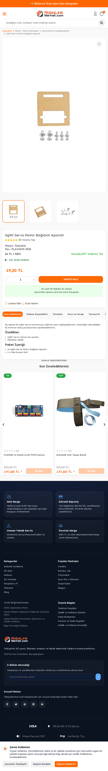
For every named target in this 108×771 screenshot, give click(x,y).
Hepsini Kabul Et (66, 764)
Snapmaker (64, 583)
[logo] (50, 13)
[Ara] (101, 23)
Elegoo (61, 587)
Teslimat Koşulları (67, 608)
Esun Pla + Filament (68, 579)
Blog (6, 592)
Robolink (20, 245)
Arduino (8, 575)
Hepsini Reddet (42, 764)
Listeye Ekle (13, 303)
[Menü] (4, 14)
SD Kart (8, 570)
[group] (54, 115)
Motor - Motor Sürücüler (26, 31)
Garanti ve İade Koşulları (71, 621)
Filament (8, 587)
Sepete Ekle (71, 279)
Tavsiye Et (94, 314)
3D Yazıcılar (10, 579)
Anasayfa (7, 31)
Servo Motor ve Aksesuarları (55, 31)
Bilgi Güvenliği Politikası (16, 625)
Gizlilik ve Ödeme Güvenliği (72, 625)
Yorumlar (58, 314)
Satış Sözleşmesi (66, 616)
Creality (62, 566)
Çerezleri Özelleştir (16, 764)
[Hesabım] (95, 14)
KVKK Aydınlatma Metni (16, 607)
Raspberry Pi (11, 583)
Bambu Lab (64, 570)
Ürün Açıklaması (12, 314)
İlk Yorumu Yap (26, 239)
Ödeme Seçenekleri (37, 314)
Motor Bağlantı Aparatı (34, 349)
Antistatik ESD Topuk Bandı (71, 455)
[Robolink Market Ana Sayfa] (54, 640)
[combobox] (54, 23)
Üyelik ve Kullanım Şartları (72, 612)
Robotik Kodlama (13, 566)
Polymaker (64, 575)
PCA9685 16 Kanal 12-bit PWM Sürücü (24, 455)
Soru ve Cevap (76, 314)
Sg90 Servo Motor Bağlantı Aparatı (23, 33)
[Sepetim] (101, 14)
